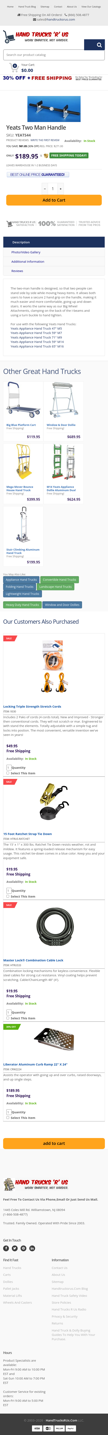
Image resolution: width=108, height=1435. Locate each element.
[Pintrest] (23, 1248)
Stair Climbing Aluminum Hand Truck (22, 553)
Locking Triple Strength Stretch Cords (32, 706)
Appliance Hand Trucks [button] (21, 582)
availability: (15, 759)
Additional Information (27, 261)
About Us (72, 6)
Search (92, 45)
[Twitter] (15, 1248)
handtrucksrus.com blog (70, 1288)
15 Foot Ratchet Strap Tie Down (27, 834)
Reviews (17, 271)
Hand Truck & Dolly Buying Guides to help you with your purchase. (73, 1334)
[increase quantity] (61, 189)
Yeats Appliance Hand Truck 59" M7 (36, 333)
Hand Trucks (12, 1268)
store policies (61, 1302)
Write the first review (45, 140)
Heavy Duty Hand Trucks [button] (22, 607)
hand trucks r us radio (69, 1309)
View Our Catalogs (91, 6)
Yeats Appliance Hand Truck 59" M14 (37, 342)
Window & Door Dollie (61, 427)
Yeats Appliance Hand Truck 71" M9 (36, 337)
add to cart (54, 1143)
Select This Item (22, 773)
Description (21, 242)
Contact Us (60, 1268)
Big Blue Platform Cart (21, 427)
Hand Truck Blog (27, 6)
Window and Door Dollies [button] (62, 607)
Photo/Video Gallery (25, 252)
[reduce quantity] (45, 189)
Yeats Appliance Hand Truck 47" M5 (36, 328)
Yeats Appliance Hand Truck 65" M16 (37, 346)
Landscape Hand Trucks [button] (55, 589)
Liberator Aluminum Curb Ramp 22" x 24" (35, 1064)
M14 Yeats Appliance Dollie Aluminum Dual (61, 490)
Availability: (73, 141)
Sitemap (44, 6)
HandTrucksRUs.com (61, 1420)
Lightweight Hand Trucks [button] (22, 596)
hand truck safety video (69, 1295)
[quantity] (52, 189)
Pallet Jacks (11, 1288)
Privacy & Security (64, 1316)
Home (10, 6)
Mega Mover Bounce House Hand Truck (19, 490)
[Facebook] (6, 1248)
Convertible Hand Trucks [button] (59, 582)
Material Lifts (12, 1295)
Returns (57, 1323)
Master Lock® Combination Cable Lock (33, 960)
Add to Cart (54, 200)
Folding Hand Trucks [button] (19, 589)
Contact (58, 6)
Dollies (8, 1282)
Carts (7, 1274)
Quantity (19, 767)
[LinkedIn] (32, 1248)
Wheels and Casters (17, 1302)
